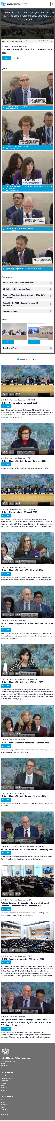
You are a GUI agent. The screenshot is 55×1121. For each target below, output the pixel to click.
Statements (4, 1080)
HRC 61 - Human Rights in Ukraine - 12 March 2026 (23, 796)
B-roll (3, 1085)
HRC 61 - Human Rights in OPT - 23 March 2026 (22, 570)
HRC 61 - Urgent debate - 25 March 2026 (19, 512)
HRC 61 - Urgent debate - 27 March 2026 (19, 403)
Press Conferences (7, 1078)
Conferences (5, 1088)
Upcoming (4, 1105)
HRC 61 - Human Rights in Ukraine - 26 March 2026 (23, 461)
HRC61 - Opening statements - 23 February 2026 (22, 959)
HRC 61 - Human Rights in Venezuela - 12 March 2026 (25, 743)
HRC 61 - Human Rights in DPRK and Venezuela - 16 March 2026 (27, 625)
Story (6, 58)
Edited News (5, 1076)
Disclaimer (4, 1114)
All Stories (4, 1090)
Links (2, 1107)
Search (3, 1102)
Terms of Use (5, 1112)
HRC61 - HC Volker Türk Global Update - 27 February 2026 (27, 849)
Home (3, 1100)
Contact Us (4, 1109)
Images (3, 1083)
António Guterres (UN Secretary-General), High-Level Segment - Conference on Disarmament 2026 (25, 904)
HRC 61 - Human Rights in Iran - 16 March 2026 (22, 682)
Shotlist (16, 58)
